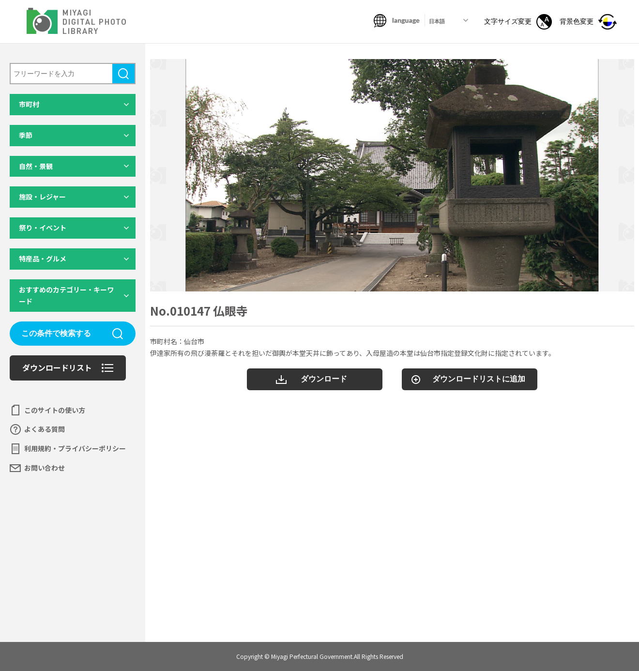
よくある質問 (44, 429)
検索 (123, 73)
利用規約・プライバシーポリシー (75, 448)
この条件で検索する (56, 333)
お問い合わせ (44, 468)
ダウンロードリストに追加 (478, 379)
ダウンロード (324, 379)
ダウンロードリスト (57, 367)
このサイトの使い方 (54, 410)
